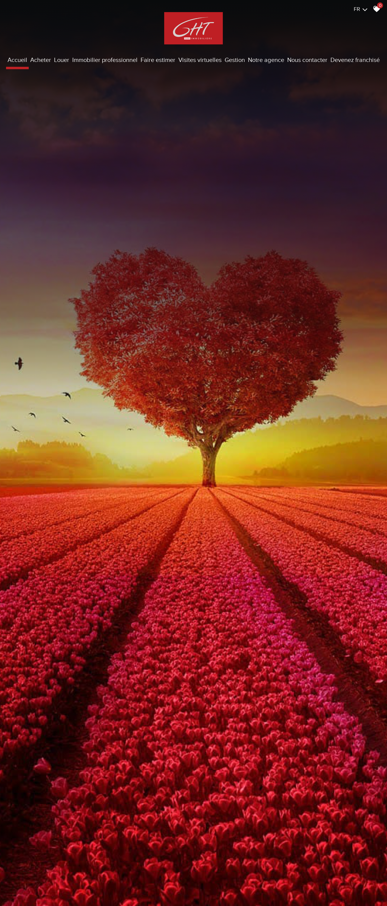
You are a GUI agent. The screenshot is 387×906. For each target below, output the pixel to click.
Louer (61, 60)
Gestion (235, 60)
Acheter (40, 60)
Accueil (17, 60)
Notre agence (266, 60)
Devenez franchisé (355, 60)
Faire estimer (158, 60)
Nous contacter (307, 60)
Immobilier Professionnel (105, 60)
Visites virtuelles (200, 60)
